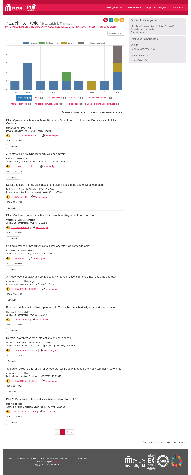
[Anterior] (57, 432)
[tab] (157, 20)
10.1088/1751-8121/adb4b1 (23, 166)
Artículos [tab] (24, 98)
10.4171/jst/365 (18, 258)
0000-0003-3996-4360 (144, 49)
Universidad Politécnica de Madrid (100, 27)
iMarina (121, 146)
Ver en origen (52, 135)
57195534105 (140, 60)
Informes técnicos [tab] (20, 104)
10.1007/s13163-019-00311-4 (24, 289)
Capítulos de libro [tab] (56, 98)
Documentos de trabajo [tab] (99, 98)
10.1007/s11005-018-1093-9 (24, 381)
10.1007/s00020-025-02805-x (24, 135)
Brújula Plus (57, 462)
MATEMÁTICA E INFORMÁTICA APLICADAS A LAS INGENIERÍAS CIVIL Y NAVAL (44, 27)
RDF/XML (105, 20)
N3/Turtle (116, 20)
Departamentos (134, 7)
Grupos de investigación (157, 7)
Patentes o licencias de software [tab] (102, 104)
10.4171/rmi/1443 (19, 197)
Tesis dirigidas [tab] (74, 104)
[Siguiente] (72, 432)
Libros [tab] (38, 98)
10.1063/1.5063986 (20, 320)
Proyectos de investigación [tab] (48, 104)
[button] (178, 7)
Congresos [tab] (76, 98)
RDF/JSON (121, 20)
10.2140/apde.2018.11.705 (23, 411)
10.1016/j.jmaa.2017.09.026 (24, 350)
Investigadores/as (114, 7)
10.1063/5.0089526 (20, 227)
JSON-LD (111, 20)
